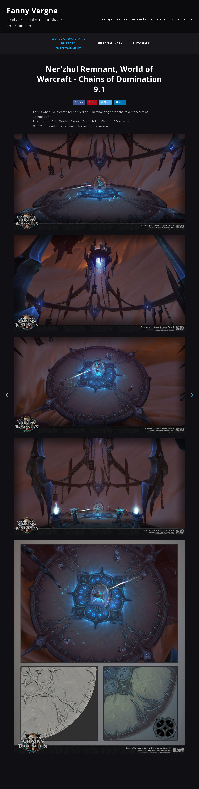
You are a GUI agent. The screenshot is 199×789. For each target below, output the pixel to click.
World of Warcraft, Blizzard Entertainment (68, 43)
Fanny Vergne (32, 10)
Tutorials (141, 43)
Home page (105, 19)
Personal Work (110, 43)
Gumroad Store (142, 19)
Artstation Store (168, 19)
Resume (122, 19)
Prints (188, 19)
